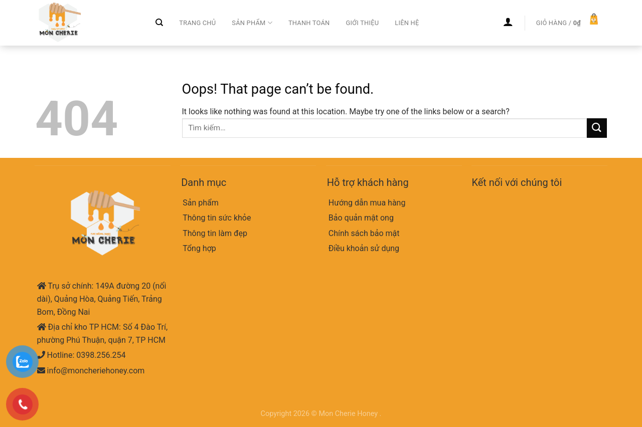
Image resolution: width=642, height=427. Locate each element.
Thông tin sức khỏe (217, 218)
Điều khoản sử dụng (364, 248)
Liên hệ (407, 23)
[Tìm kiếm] (159, 22)
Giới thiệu (362, 23)
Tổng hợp (199, 248)
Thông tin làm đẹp (215, 233)
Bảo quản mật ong (361, 218)
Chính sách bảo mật (364, 233)
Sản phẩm (252, 23)
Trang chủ (197, 23)
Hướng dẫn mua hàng (367, 202)
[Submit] (597, 128)
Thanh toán (309, 23)
